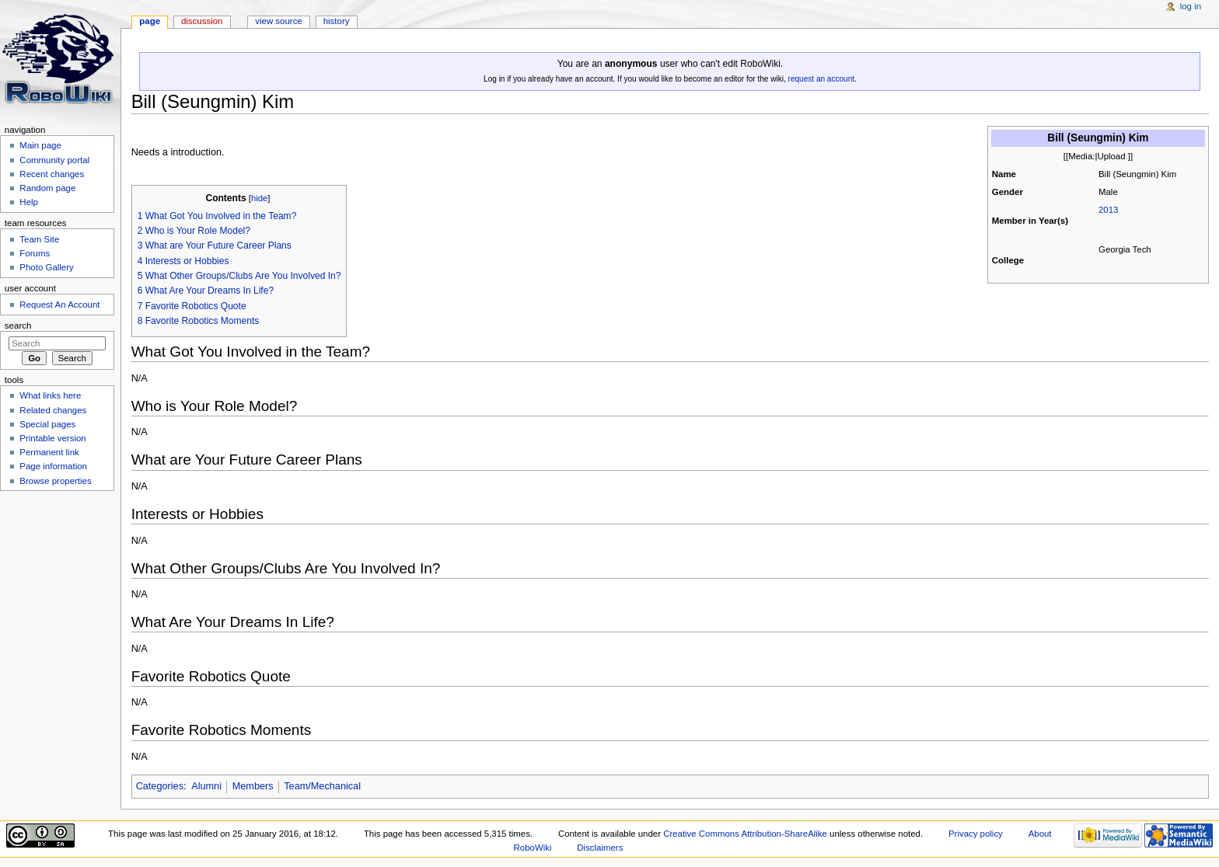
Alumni (206, 786)
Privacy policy (975, 833)
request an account (821, 79)
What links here (50, 395)
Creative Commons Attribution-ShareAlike (745, 833)
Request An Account (59, 304)
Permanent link (49, 452)
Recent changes (51, 174)
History (336, 21)
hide (259, 198)
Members (253, 786)
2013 (1108, 209)
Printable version (52, 438)
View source (278, 21)
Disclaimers (600, 847)
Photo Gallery (46, 267)
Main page (40, 145)
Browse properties (55, 481)
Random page (47, 188)
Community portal (54, 160)
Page (149, 21)
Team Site (39, 239)
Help (28, 202)
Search (18, 325)
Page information (53, 466)
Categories (159, 786)
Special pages (47, 424)
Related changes (52, 410)
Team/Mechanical (322, 786)
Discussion (201, 21)
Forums (34, 253)
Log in (1190, 6)
